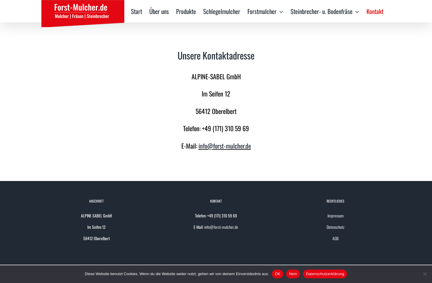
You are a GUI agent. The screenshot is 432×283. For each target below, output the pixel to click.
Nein (293, 274)
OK (277, 274)
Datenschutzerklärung (325, 274)
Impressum (335, 215)
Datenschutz (335, 227)
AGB (335, 238)
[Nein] (425, 274)
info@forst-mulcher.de (225, 145)
